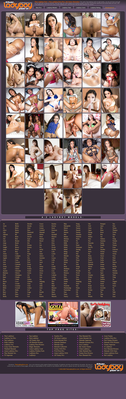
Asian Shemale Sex (85, 338)
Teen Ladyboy (33, 338)
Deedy (29, 226)
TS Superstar (8, 355)
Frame (29, 268)
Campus (17, 256)
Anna (4, 254)
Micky (66, 241)
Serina (102, 251)
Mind (65, 249)
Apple (5, 258)
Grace (41, 224)
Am (4, 239)
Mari (53, 292)
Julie (41, 286)
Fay (28, 258)
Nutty (78, 288)
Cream (17, 283)
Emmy (29, 247)
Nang (78, 224)
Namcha (66, 286)
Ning (77, 256)
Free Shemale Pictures (111, 349)
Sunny (102, 281)
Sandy (102, 245)
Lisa (53, 271)
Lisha (53, 273)
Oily (77, 296)
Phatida (90, 264)
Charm (17, 266)
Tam (101, 294)
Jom (40, 277)
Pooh (90, 288)
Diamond (30, 232)
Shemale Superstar (85, 340)
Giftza (29, 279)
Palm (90, 234)
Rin (101, 228)
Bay (4, 283)
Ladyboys (32, 355)
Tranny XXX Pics (60, 349)
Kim (53, 241)
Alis (4, 232)
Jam (40, 251)
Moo (65, 275)
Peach (90, 260)
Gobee (29, 288)
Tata (114, 226)
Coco (17, 281)
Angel (5, 247)
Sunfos (102, 279)
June (40, 288)
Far (28, 256)
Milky (66, 245)
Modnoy (66, 268)
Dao (16, 292)
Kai (40, 294)
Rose (102, 232)
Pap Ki (90, 247)
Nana (65, 294)
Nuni (77, 283)
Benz (16, 228)
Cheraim (18, 271)
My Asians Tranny (85, 347)
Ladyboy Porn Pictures (36, 344)
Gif (28, 275)
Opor (90, 230)
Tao (114, 224)
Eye (28, 249)
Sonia (102, 266)
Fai (28, 251)
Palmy (90, 236)
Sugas (102, 275)
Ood (89, 226)
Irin (40, 245)
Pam (89, 239)
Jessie (41, 271)
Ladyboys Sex (8, 344)
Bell (4, 294)
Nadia (66, 281)
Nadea (66, 279)
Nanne (78, 226)
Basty (5, 281)
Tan (101, 296)
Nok (77, 264)
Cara (16, 260)
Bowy (17, 247)
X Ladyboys (108, 347)
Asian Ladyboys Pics (11, 351)
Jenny (41, 266)
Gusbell (42, 230)
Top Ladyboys (8, 340)
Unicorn (115, 249)
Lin (53, 264)
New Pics (39, 7)
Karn (53, 228)
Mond (66, 271)
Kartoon (54, 230)
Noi (77, 262)
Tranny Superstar (109, 344)
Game (29, 271)
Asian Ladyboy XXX (61, 353)
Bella (4, 296)
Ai (4, 228)
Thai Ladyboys (9, 336)
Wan (114, 260)
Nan (65, 292)
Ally (4, 236)
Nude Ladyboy (9, 342)
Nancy (66, 296)
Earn (28, 239)
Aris (4, 262)
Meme (66, 236)
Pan (89, 241)
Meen (65, 230)
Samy (102, 243)
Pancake (91, 243)
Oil (77, 294)
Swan (102, 286)
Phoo (90, 268)
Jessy (41, 273)
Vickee (115, 251)
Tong (114, 239)
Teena (114, 228)
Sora (101, 271)
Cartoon (17, 264)
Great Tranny (108, 336)
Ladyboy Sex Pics (10, 338)
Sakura (102, 239)
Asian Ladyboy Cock (36, 349)
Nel (77, 243)
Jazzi (41, 262)
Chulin (17, 277)
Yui (114, 290)
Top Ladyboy (33, 336)
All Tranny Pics (59, 355)
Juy (40, 290)
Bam (4, 277)
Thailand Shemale (10, 349)
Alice (4, 230)
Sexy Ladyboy (83, 344)
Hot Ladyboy (108, 355)
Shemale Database (60, 342)
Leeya (54, 258)
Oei (77, 290)
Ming (65, 251)
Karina (54, 224)
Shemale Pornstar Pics (86, 342)
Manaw (54, 288)
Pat (89, 254)
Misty (66, 262)
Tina (114, 234)
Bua (16, 251)
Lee (53, 256)
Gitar (29, 286)
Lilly (53, 260)
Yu (113, 288)
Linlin (54, 268)
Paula (90, 258)
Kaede (41, 292)
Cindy (17, 279)
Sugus (102, 277)
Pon (89, 283)
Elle (28, 241)
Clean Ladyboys (84, 349)
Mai (53, 283)
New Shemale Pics (85, 355)
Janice (41, 256)
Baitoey (5, 273)
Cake (16, 254)
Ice (40, 243)
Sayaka (102, 249)
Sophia (102, 268)
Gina (28, 283)
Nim (77, 251)
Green (41, 226)
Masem (54, 296)
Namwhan (67, 290)
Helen (41, 234)
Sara (101, 247)
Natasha (78, 234)
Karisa (54, 226)
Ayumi (5, 271)
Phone (90, 266)
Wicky (115, 266)
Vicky (114, 254)
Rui (101, 234)
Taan (101, 290)
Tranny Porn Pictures (86, 353)
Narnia (78, 232)
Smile (102, 254)
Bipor (17, 232)
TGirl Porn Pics (59, 351)
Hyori (41, 241)
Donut (29, 234)
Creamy (17, 286)
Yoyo (114, 286)
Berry (17, 230)
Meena (66, 232)
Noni (77, 268)
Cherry (17, 273)
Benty (17, 226)
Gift (28, 277)
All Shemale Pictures (36, 342)
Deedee (29, 224)
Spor (101, 273)
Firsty (29, 264)
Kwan (53, 247)
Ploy (89, 279)
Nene (77, 245)
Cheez (17, 268)
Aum (4, 268)
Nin (77, 254)
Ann (4, 251)
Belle (17, 224)
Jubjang (42, 281)
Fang (29, 254)
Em (28, 243)
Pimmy (90, 275)
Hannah (42, 232)
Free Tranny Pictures (110, 340)
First (28, 262)
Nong (78, 266)
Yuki (114, 292)
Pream (90, 296)
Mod (65, 266)
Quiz (101, 226)
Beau (4, 286)
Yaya (114, 275)
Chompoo (18, 275)
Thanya (115, 230)
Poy (89, 294)
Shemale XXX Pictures (111, 342)
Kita (53, 243)
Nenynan (79, 247)
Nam (65, 283)
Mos (65, 277)
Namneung (67, 288)
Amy (4, 245)
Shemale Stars (58, 344)
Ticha (114, 232)
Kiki (53, 239)
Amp (4, 243)
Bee (4, 290)
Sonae (102, 264)
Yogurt (115, 281)
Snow (102, 256)
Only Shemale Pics (85, 351)
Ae (4, 224)
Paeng (90, 232)
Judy (41, 283)
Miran (66, 260)
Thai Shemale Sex (10, 353)
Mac (53, 281)
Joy (40, 279)
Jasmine (42, 258)
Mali (53, 286)
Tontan (115, 241)
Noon (78, 275)
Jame (41, 254)
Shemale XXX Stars (110, 351)
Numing (78, 281)
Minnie (66, 256)
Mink (65, 254)
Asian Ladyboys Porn (111, 353)
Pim (89, 273)
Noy (77, 277)
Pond (90, 286)
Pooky (90, 290)
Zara (114, 296)
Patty (90, 256)
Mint (65, 258)
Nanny (78, 228)
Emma (29, 245)
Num (77, 279)
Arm (4, 264)
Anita (5, 249)
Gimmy (29, 281)
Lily (53, 262)
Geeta (29, 273)
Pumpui (102, 224)
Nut (77, 286)
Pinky (90, 277)
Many (53, 290)
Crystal (17, 288)
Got (28, 296)
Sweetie (103, 288)
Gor (28, 294)
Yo (113, 279)
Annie (5, 256)
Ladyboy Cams (80, 7)
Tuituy (115, 245)
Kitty (53, 245)
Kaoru (41, 296)
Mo (65, 264)
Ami (4, 241)
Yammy (115, 273)
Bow (16, 245)
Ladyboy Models (52, 7)
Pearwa (90, 262)
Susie (102, 283)
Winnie (115, 271)
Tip (114, 236)
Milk (65, 243)
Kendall (54, 234)
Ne (77, 241)
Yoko (114, 283)
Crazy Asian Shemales (11, 347)
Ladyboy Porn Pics (110, 338)
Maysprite (67, 226)
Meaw (66, 228)
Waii (114, 258)
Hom (41, 236)
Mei (65, 234)
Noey (78, 260)
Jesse (41, 268)
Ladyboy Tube (66, 7)
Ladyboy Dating (96, 7)
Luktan (54, 275)
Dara (16, 294)
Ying (114, 277)
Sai (101, 236)
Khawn (54, 236)
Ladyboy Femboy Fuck (36, 351)
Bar (4, 279)
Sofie (102, 262)
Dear (16, 296)
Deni (28, 228)
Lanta (53, 254)
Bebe (4, 288)
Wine (114, 268)
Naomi (78, 230)
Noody (78, 271)
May (65, 224)
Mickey (66, 239)
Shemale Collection (60, 347)
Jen (40, 264)
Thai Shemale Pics (85, 336)
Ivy (40, 247)
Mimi (65, 247)
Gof (28, 290)
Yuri (114, 294)
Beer (4, 292)
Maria (53, 294)
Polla (90, 281)
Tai (101, 292)
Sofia (102, 260)
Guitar (41, 228)
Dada (17, 290)
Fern (28, 260)
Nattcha (78, 236)
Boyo (17, 249)
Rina (101, 230)
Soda (102, 258)
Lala (53, 251)
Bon (16, 239)
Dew (28, 230)
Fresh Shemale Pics (60, 340)
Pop (89, 292)
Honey (41, 239)
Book (17, 243)
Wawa (115, 262)
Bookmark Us (110, 7)
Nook (78, 273)
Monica (66, 273)
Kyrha (54, 249)
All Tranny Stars (34, 340)
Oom (89, 228)
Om (89, 224)
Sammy (102, 241)
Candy (17, 258)
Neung (78, 249)
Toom (114, 243)
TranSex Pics (58, 336)
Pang (89, 245)
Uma (114, 247)
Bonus (17, 241)
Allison (5, 234)
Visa (114, 256)
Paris (89, 251)
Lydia (53, 277)
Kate (53, 232)
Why (114, 264)
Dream (29, 236)
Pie (89, 271)
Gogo (29, 292)
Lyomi (54, 279)
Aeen (4, 226)
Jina (40, 275)
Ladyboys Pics (34, 353)
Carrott (17, 262)
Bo (16, 234)
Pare (89, 249)
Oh (77, 292)
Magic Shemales (34, 347)
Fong (29, 266)
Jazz (40, 260)
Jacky (41, 249)
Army (5, 266)
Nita (77, 258)
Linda (53, 266)
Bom (16, 236)
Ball (4, 275)
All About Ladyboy (60, 338)
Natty (78, 239)
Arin (4, 260)
